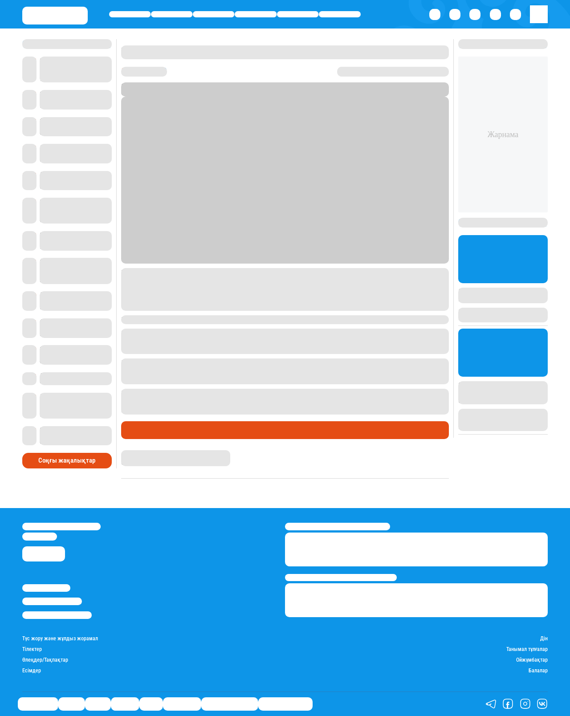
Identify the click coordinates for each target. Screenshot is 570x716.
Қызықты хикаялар (229, 703)
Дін (544, 639)
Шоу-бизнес (340, 14)
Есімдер (31, 671)
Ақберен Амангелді (146, 453)
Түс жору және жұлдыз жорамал (60, 639)
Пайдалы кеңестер (285, 703)
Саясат (213, 14)
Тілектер (32, 649)
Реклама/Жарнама (52, 601)
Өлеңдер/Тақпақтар (45, 660)
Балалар (538, 671)
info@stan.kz (39, 536)
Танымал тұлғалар (527, 649)
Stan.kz (214, 93)
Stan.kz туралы (46, 588)
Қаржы (172, 14)
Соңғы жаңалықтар (66, 460)
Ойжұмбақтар (532, 660)
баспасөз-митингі (224, 410)
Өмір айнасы (130, 14)
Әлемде (255, 14)
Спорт (297, 14)
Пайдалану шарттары (57, 615)
